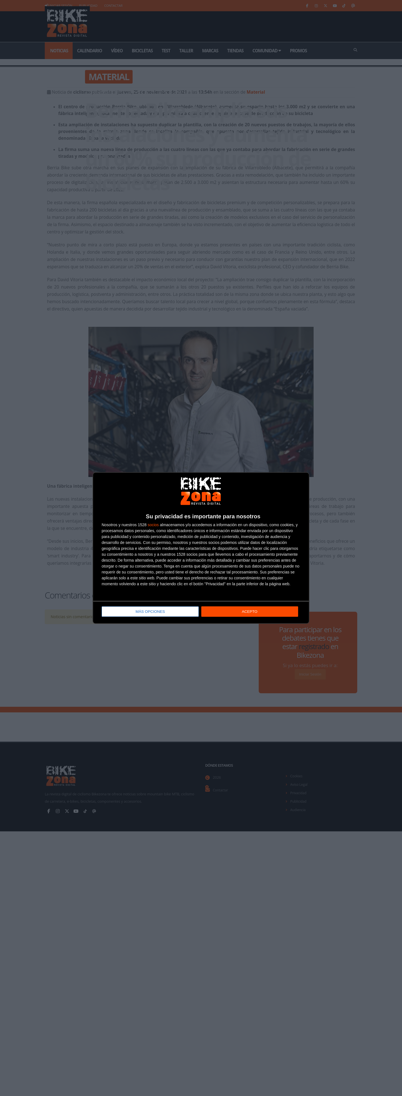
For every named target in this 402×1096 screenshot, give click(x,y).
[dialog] (201, 548)
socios (153, 525)
